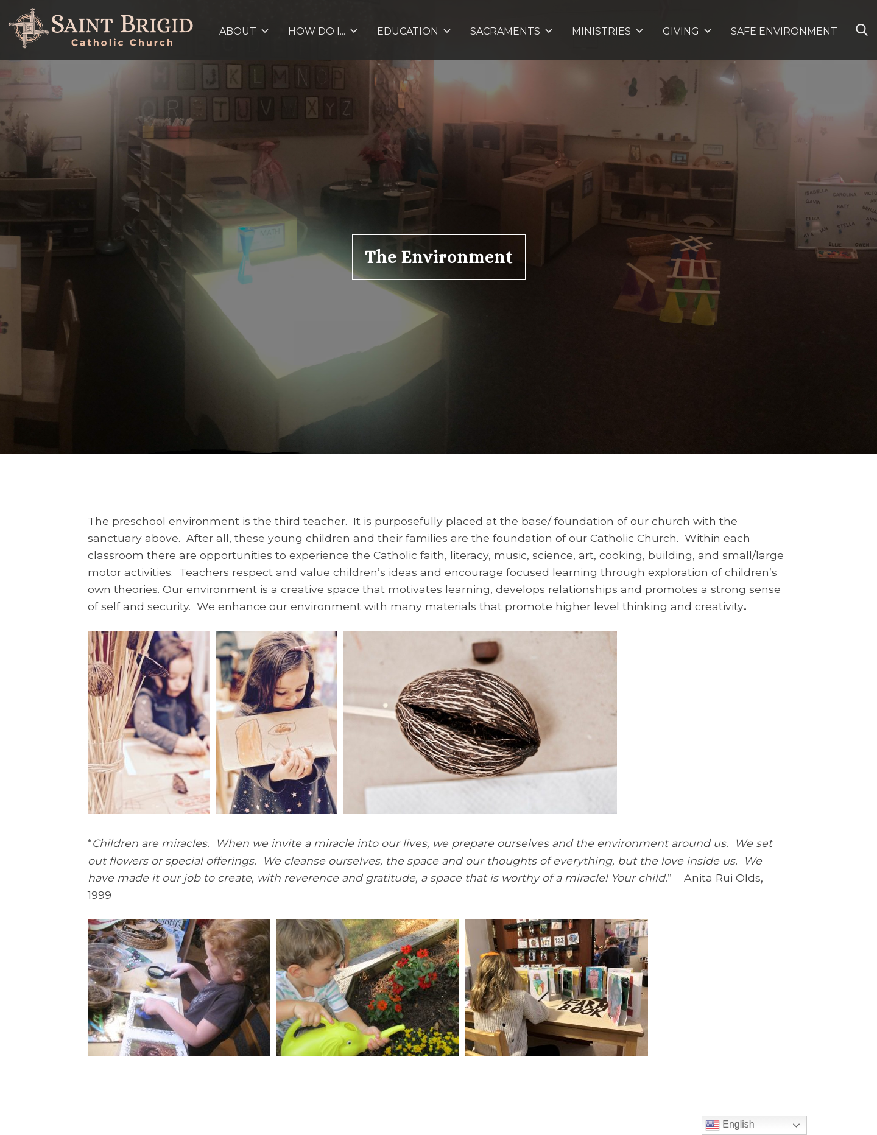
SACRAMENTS (512, 31)
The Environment (439, 257)
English (730, 1125)
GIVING (681, 31)
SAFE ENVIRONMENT (784, 31)
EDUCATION (414, 31)
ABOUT (244, 31)
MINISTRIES (608, 31)
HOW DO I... (323, 31)
